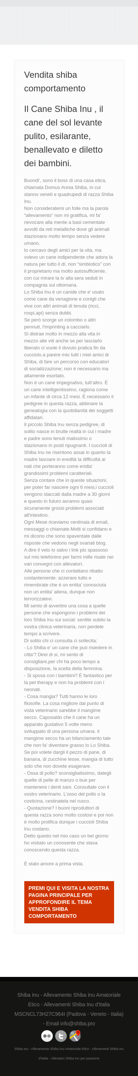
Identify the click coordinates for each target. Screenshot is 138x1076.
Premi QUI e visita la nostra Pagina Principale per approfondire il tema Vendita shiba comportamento (69, 902)
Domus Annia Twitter (61, 1036)
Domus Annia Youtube (47, 1036)
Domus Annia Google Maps (75, 1036)
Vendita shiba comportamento (47, 28)
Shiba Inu (43, 619)
